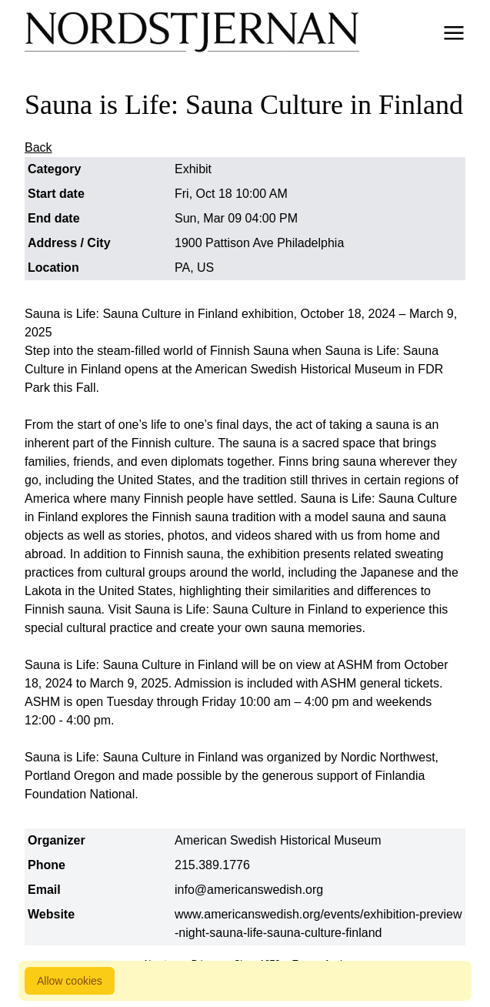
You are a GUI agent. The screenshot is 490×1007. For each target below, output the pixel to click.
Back (38, 147)
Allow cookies (69, 981)
